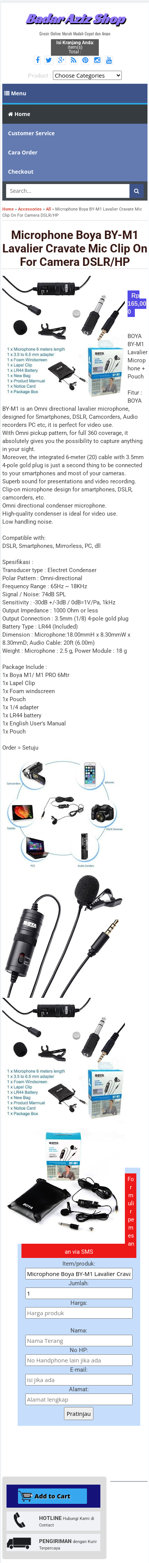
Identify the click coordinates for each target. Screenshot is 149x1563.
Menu (15, 93)
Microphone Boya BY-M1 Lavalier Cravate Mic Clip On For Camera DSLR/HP (74, 248)
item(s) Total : (75, 47)
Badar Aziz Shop (75, 18)
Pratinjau (79, 1413)
